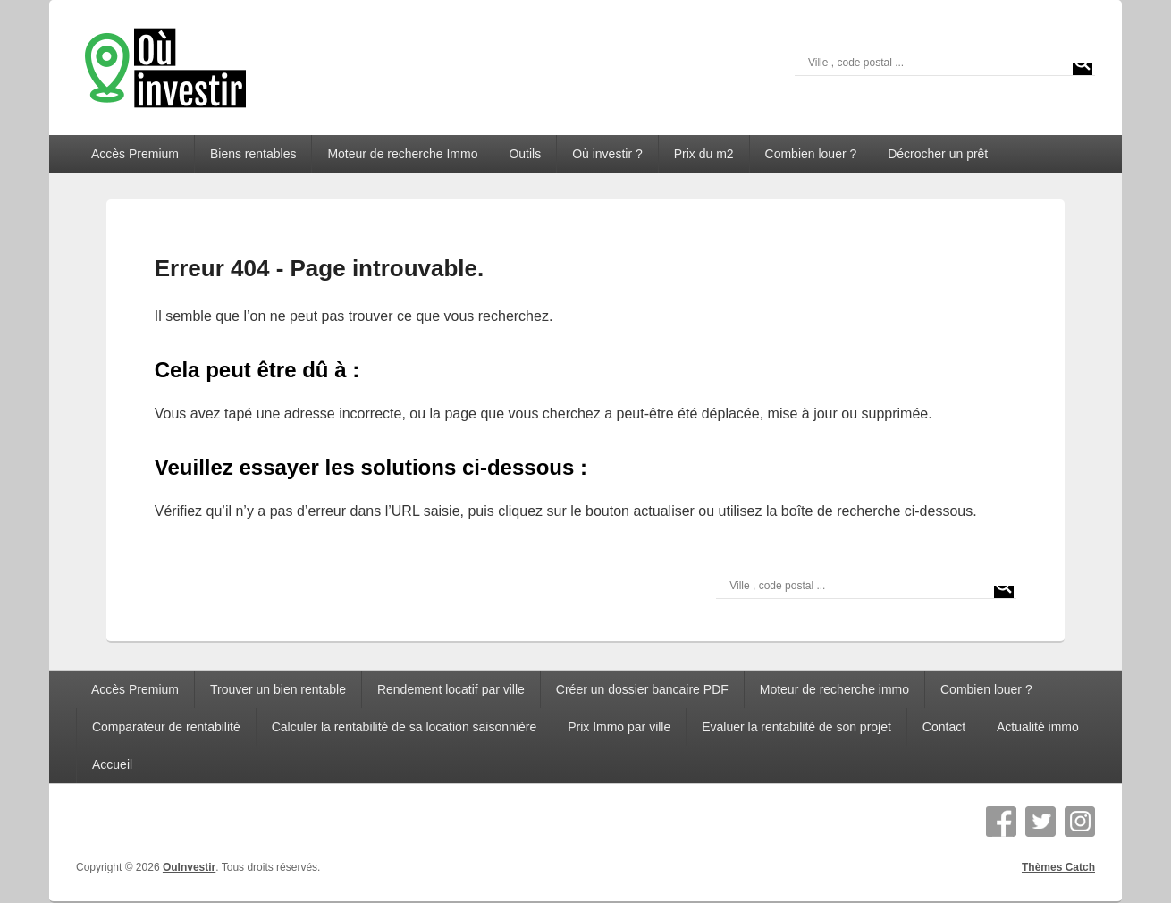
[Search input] (937, 62)
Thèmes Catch (1058, 867)
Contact (943, 727)
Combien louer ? (811, 154)
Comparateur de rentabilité (166, 727)
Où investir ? (607, 154)
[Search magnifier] (1082, 62)
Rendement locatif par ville (451, 689)
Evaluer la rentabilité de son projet (796, 727)
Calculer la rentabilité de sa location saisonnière (404, 727)
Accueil (112, 764)
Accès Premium (135, 154)
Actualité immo (1038, 727)
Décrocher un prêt (938, 154)
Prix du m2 (704, 154)
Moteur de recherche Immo (402, 154)
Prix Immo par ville (619, 727)
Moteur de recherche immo (834, 689)
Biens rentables (253, 154)
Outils (525, 154)
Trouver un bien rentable (278, 689)
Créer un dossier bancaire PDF (642, 689)
